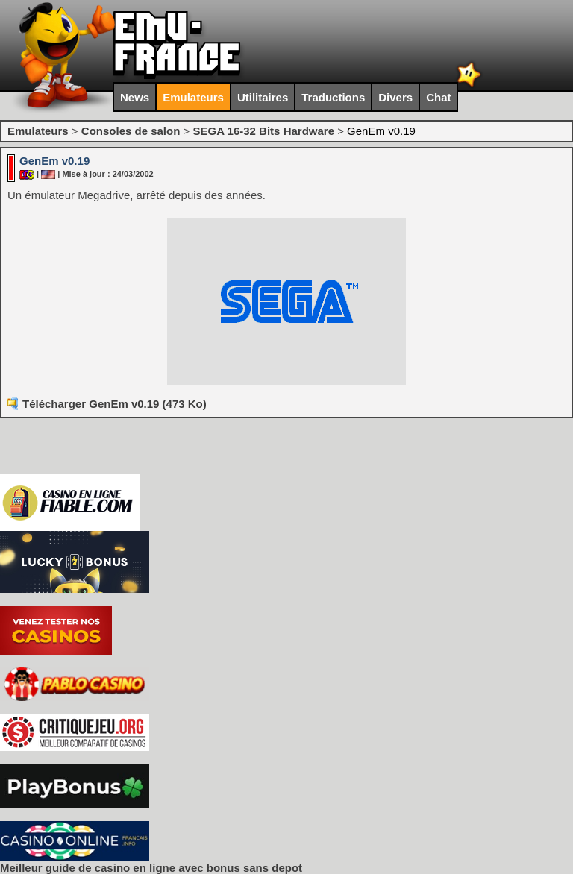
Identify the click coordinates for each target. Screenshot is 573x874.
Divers (395, 97)
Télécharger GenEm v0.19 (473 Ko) (114, 403)
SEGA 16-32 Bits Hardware (263, 131)
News (134, 97)
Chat (438, 97)
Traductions (333, 97)
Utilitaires (262, 97)
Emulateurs (193, 97)
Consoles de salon (131, 131)
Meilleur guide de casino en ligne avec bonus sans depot (151, 867)
